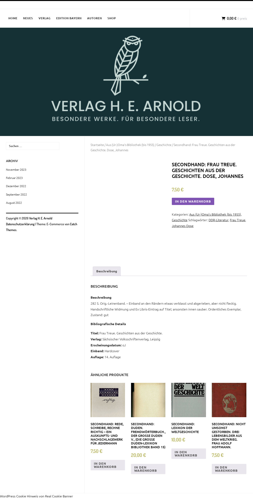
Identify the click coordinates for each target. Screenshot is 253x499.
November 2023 (16, 169)
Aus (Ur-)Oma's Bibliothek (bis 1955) (130, 145)
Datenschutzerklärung (20, 224)
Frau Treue (237, 220)
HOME (12, 18)
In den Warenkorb (193, 201)
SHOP (112, 18)
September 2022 (16, 194)
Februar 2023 (14, 178)
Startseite (97, 145)
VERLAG (45, 18)
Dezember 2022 (16, 186)
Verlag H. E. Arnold (40, 218)
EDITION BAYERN (69, 18)
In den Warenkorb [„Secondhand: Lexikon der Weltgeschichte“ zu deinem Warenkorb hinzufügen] (186, 453)
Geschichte (164, 145)
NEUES (28, 18)
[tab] (107, 271)
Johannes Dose (183, 225)
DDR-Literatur (218, 220)
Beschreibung (106, 271)
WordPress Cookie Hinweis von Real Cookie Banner (36, 496)
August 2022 (14, 203)
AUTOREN (94, 18)
